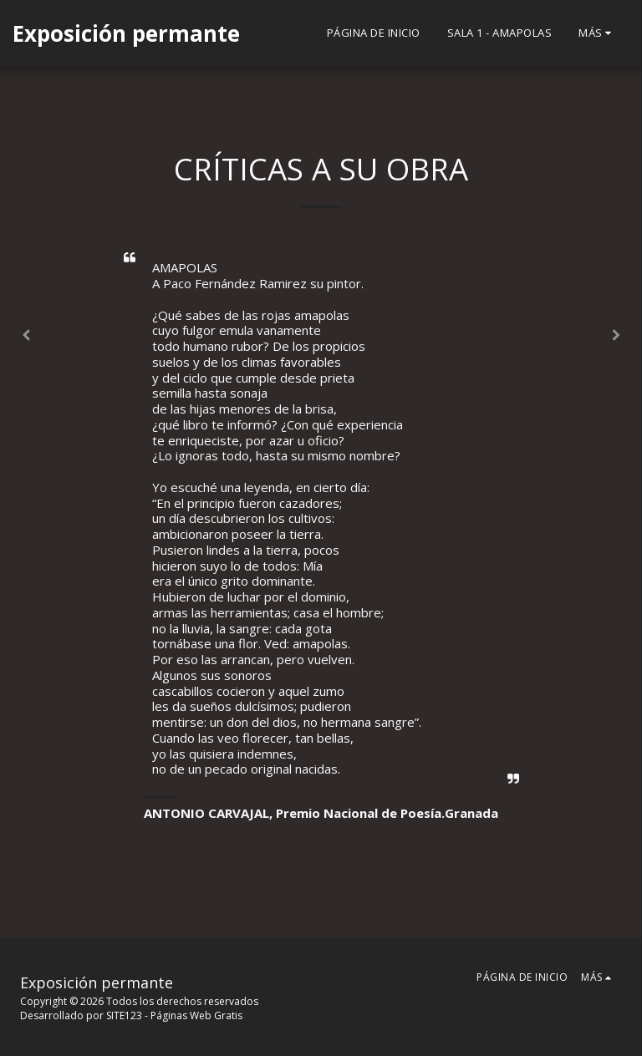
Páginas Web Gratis (196, 1015)
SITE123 (124, 1015)
